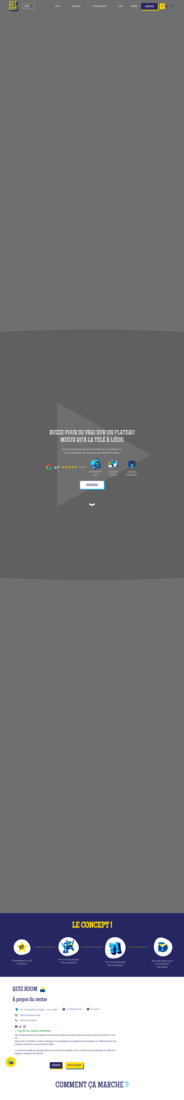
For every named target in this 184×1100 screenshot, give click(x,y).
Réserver (149, 6)
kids (121, 6)
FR (162, 6)
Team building (99, 6)
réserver (92, 485)
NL (167, 6)
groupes (75, 6)
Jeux (57, 6)
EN (172, 6)
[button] (57, 6)
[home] (13, 6)
